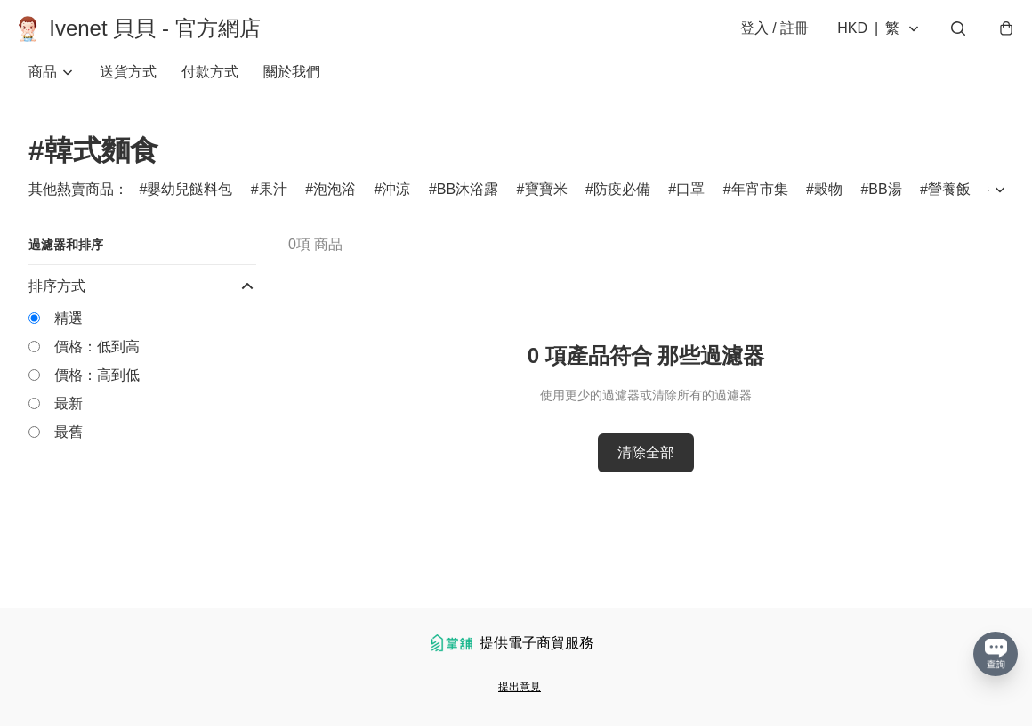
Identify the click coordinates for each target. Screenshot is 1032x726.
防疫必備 (621, 206)
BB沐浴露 (467, 206)
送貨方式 (128, 88)
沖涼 (396, 206)
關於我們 (291, 88)
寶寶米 (546, 206)
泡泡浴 (334, 206)
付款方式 (209, 88)
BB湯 (884, 206)
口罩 (690, 206)
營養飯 (949, 206)
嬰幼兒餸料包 (189, 206)
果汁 (273, 206)
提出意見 (519, 687)
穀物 (828, 206)
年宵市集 (759, 206)
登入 (761, 36)
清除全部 (645, 469)
